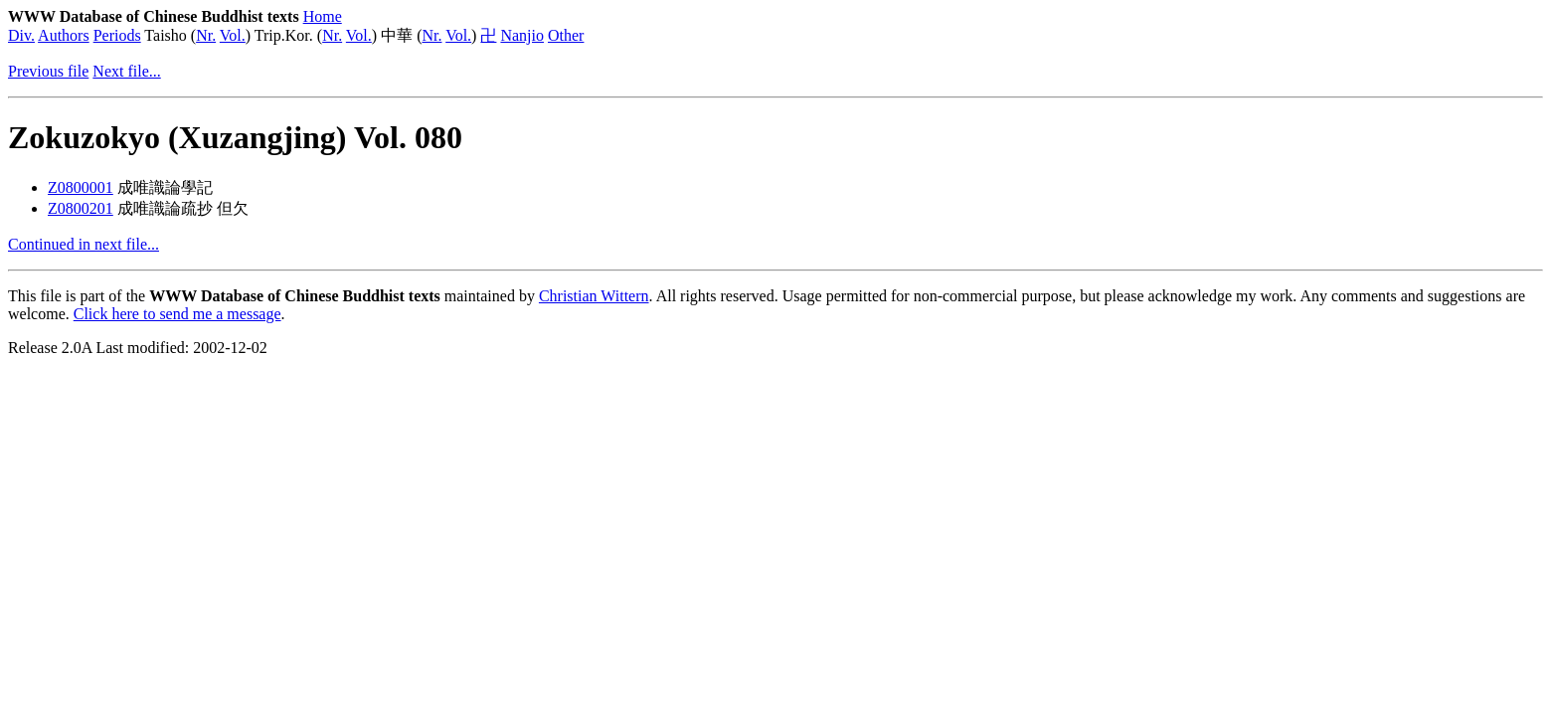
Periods (117, 35)
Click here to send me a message (177, 313)
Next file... (126, 71)
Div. (21, 35)
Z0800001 (80, 187)
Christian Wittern (594, 295)
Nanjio (522, 35)
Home (322, 16)
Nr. (206, 35)
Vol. (233, 35)
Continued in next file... (83, 244)
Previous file (48, 71)
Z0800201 (80, 208)
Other (566, 35)
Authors (63, 35)
